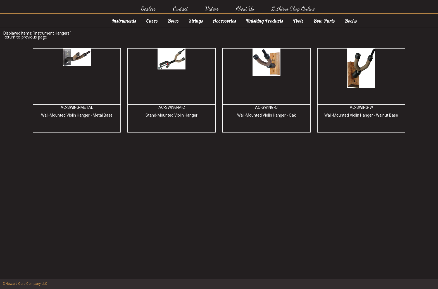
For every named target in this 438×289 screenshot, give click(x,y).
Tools (298, 21)
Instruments (124, 21)
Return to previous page (25, 37)
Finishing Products (264, 21)
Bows (173, 21)
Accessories (224, 21)
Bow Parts (324, 21)
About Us (245, 8)
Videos (211, 8)
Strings (196, 21)
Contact (180, 8)
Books (351, 21)
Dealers (148, 8)
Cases (152, 21)
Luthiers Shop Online (293, 8)
